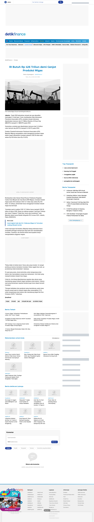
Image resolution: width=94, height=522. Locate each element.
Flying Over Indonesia (54, 511)
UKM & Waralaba (56, 44)
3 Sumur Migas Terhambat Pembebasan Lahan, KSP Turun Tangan (16, 314)
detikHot (30, 501)
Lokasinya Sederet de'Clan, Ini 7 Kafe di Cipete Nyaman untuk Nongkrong (11, 421)
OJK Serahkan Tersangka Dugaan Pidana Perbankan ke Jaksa (77, 214)
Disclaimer (66, 507)
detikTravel (40, 492)
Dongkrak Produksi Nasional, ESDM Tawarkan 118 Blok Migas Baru (18, 319)
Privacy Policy (66, 505)
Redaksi (65, 492)
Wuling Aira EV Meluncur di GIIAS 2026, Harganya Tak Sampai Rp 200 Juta (39, 421)
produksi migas (37, 301)
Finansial (27, 41)
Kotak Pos (65, 498)
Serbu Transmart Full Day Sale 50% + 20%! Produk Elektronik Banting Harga (78, 204)
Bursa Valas (65, 44)
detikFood (39, 494)
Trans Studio (52, 505)
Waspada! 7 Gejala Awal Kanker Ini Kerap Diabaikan (24, 401)
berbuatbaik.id (52, 492)
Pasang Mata (52, 494)
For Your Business (11, 44)
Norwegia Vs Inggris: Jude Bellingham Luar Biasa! (11, 401)
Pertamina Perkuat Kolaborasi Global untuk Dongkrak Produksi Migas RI (46, 324)
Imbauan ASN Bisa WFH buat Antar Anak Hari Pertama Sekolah (77, 191)
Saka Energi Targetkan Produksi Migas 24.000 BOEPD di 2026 (46, 319)
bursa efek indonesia (71, 178)
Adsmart (20, 44)
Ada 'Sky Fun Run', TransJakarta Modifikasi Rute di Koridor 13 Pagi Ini (39, 402)
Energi (42, 41)
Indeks (84, 41)
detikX (38, 501)
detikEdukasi (31, 494)
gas (19, 301)
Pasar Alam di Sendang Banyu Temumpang (52, 401)
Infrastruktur (35, 41)
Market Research (75, 44)
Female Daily (81, 503)
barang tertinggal (70, 171)
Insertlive (80, 498)
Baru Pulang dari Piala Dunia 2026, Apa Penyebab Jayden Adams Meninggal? (32, 356)
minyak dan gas (26, 301)
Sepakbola (30, 505)
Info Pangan (47, 44)
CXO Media (80, 505)
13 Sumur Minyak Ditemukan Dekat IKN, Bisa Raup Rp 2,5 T (17, 329)
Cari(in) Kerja (28, 44)
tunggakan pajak (69, 174)
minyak (13, 301)
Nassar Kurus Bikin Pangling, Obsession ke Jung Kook (51, 355)
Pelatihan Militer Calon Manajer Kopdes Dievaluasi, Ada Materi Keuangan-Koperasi (77, 197)
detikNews (30, 492)
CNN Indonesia (81, 492)
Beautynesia (81, 501)
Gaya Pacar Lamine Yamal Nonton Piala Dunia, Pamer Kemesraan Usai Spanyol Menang (12, 357)
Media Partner (66, 501)
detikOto (30, 507)
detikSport (30, 503)
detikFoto (39, 505)
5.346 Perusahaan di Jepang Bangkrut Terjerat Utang (75, 210)
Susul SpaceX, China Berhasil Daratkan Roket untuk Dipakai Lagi (25, 421)
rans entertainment (71, 168)
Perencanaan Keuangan (63, 41)
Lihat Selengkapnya (75, 220)
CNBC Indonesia (82, 494)
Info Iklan (65, 503)
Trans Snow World (53, 503)
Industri (47, 41)
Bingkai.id (51, 507)
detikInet (30, 498)
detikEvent (51, 498)
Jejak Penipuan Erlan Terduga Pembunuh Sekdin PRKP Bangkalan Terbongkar (13, 377)
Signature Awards (53, 501)
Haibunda (80, 496)
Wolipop (39, 498)
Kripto (53, 41)
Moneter (78, 41)
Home (11, 41)
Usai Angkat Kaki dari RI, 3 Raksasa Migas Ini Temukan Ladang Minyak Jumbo (25, 224)
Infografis (85, 44)
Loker (73, 41)
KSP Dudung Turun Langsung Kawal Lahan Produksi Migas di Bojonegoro (17, 324)
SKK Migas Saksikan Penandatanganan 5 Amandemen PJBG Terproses (45, 314)
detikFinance (8, 60)
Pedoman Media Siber (68, 494)
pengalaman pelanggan (72, 181)
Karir (64, 496)
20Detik (39, 503)
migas (7, 301)
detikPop (39, 509)
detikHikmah (40, 507)
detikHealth (40, 496)
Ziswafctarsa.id (52, 509)
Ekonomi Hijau (37, 44)
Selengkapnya (56, 338)
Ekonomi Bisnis (18, 41)
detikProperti (31, 509)
